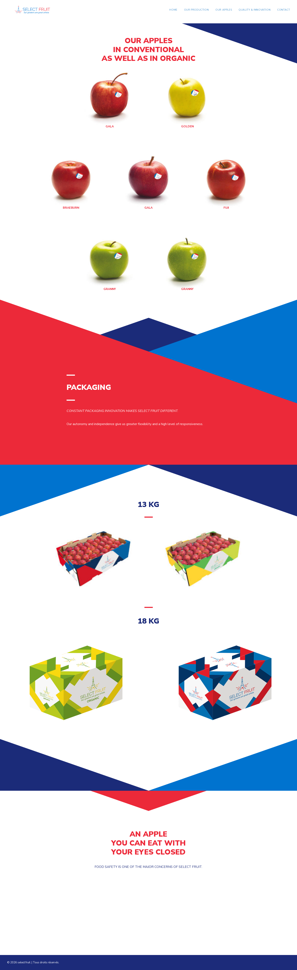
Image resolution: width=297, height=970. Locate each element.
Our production (196, 12)
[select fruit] (34, 12)
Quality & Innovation (254, 12)
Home (173, 12)
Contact (283, 12)
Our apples (223, 12)
